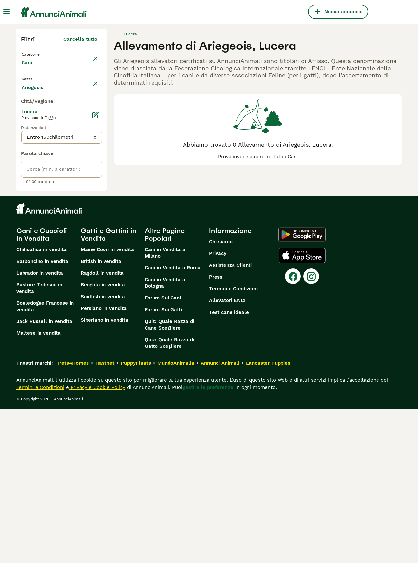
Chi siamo (221, 396)
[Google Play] (302, 388)
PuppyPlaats (136, 517)
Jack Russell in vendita (44, 475)
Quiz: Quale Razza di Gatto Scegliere (169, 497)
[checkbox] (24, 121)
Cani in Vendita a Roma (173, 422)
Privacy (217, 407)
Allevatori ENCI (227, 455)
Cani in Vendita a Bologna (165, 437)
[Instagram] (311, 430)
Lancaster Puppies (268, 517)
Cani (28, 69)
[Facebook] (293, 430)
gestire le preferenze (208, 541)
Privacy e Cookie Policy (97, 541)
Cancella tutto (80, 39)
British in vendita (101, 415)
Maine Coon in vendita (107, 404)
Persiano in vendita (104, 462)
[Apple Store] (302, 409)
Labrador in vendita (39, 427)
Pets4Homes (73, 517)
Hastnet (104, 517)
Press (215, 431)
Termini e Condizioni (233, 443)
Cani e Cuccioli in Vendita (41, 388)
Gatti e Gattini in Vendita (108, 388)
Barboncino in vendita (42, 415)
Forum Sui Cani (163, 452)
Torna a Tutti (38, 53)
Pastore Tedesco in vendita (39, 442)
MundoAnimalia (175, 517)
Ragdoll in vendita (102, 427)
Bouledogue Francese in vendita (45, 460)
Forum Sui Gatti (163, 464)
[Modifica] (95, 269)
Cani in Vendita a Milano (165, 407)
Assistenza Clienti (230, 419)
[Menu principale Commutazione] (6, 11)
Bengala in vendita (103, 439)
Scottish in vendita (103, 451)
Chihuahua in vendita (41, 404)
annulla (88, 87)
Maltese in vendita (38, 487)
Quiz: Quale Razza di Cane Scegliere (169, 479)
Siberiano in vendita (104, 474)
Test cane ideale (229, 466)
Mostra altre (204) (75, 240)
